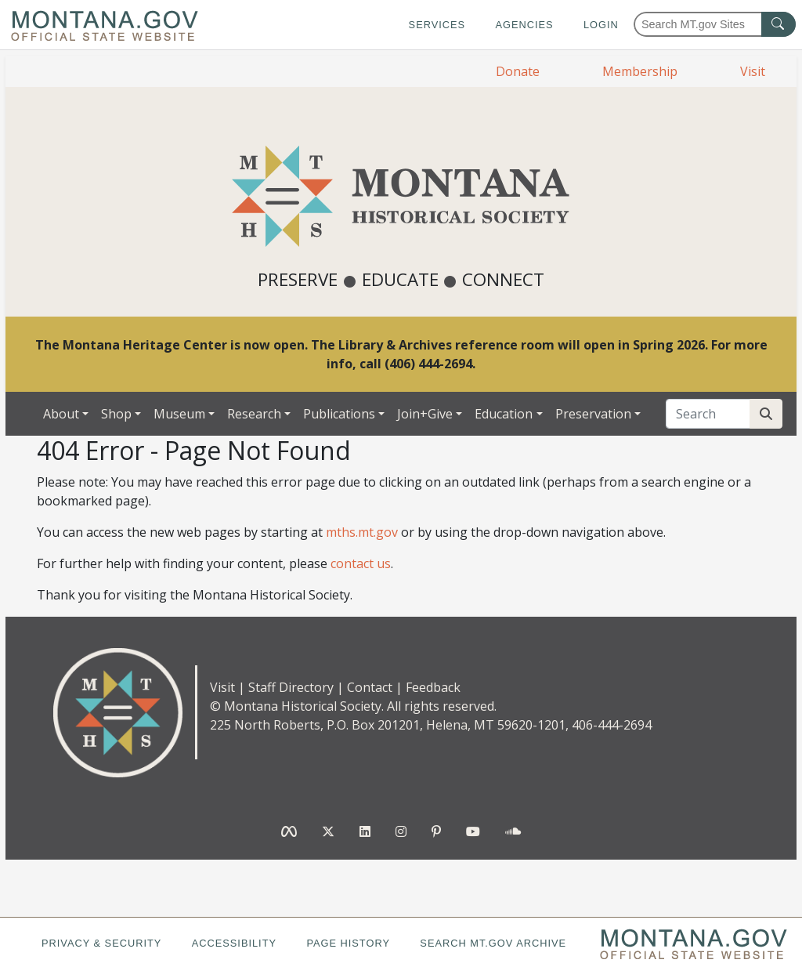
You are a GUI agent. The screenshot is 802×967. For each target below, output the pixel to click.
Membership (639, 71)
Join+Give (425, 413)
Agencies (524, 25)
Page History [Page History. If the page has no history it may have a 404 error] (348, 943)
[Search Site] (766, 414)
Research (254, 413)
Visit (752, 71)
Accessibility (234, 943)
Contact (369, 687)
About (61, 413)
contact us (361, 563)
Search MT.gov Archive (493, 943)
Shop (116, 413)
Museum (179, 413)
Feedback (433, 687)
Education (504, 413)
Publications (339, 413)
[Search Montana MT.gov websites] (715, 24)
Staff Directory (291, 687)
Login (601, 25)
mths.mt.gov (362, 532)
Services (437, 25)
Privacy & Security (101, 943)
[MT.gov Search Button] (778, 24)
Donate (518, 71)
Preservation (593, 413)
